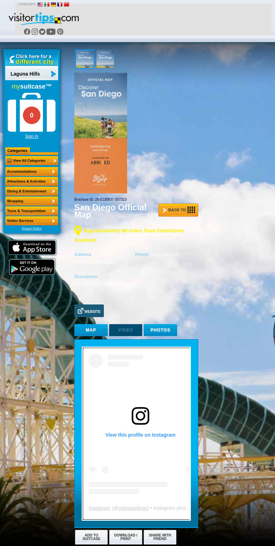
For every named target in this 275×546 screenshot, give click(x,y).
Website (89, 311)
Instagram (100, 508)
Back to (179, 209)
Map (91, 330)
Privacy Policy (32, 228)
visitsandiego (133, 508)
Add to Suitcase (91, 537)
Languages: (27, 4)
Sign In (31, 136)
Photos (160, 330)
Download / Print (125, 537)
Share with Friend (160, 537)
